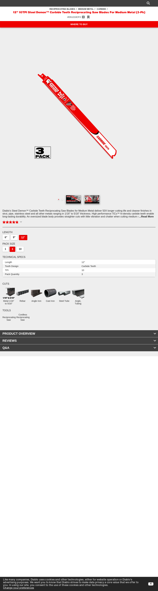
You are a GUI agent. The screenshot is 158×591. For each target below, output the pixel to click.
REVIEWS (79, 340)
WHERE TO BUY (79, 24)
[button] (79, 115)
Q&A (79, 347)
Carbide (101, 9)
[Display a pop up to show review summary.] (21, 223)
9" (14, 237)
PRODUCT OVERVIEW (79, 333)
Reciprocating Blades (62, 9)
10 (20, 249)
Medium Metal (86, 9)
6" (6, 237)
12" (23, 237)
